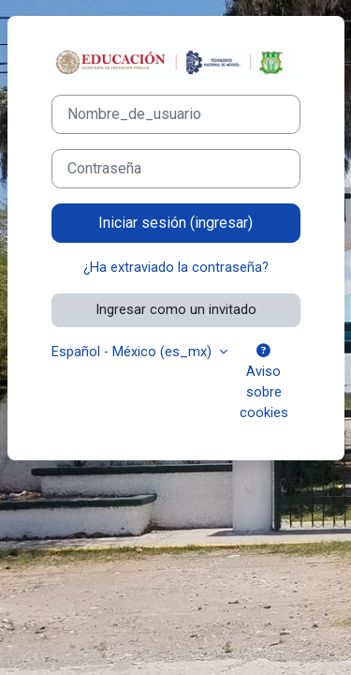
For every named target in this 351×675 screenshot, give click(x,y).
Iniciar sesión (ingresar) (175, 223)
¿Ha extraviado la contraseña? (176, 267)
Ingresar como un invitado (175, 309)
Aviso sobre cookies (264, 382)
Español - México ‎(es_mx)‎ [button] (133, 351)
